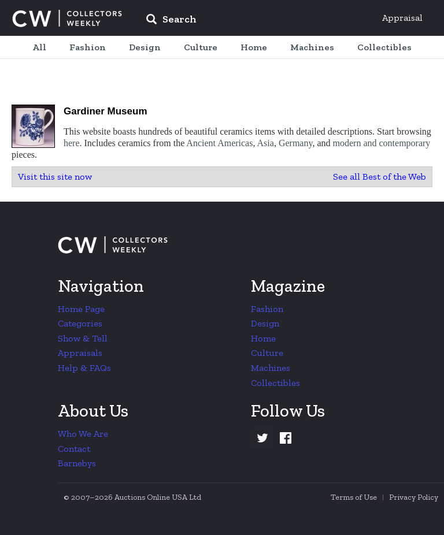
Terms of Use (354, 497)
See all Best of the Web (379, 176)
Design (265, 323)
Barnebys (77, 463)
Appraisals (80, 352)
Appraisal (402, 17)
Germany (296, 143)
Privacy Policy (413, 497)
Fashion (267, 308)
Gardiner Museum (105, 111)
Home (263, 338)
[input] (255, 20)
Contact (74, 448)
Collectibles (275, 382)
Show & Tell (83, 338)
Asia (265, 143)
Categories (80, 323)
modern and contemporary (382, 143)
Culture (267, 352)
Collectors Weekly (67, 18)
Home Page (81, 308)
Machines (270, 367)
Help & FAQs (84, 367)
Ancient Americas (219, 143)
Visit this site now (55, 176)
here (72, 143)
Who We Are (83, 433)
